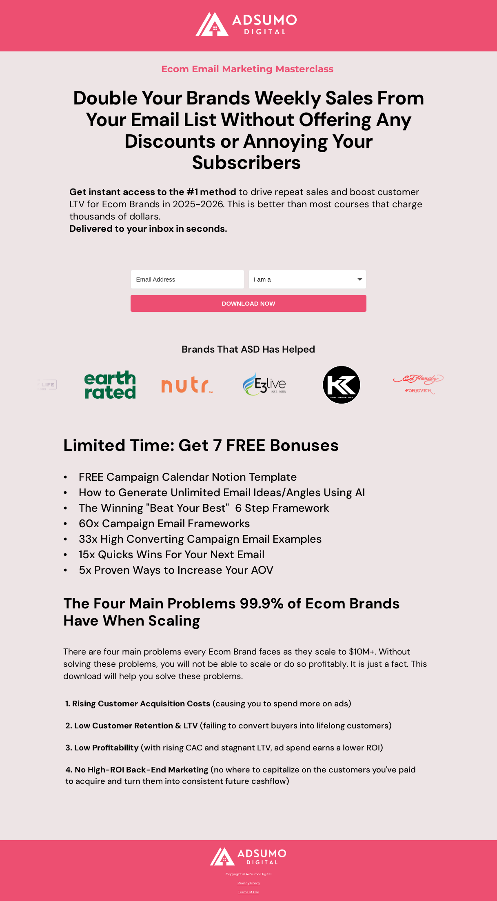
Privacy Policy (248, 883)
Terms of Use (248, 892)
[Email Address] (187, 279)
